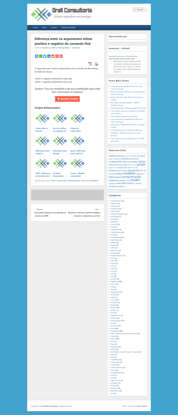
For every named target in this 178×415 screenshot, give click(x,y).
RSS (112, 341)
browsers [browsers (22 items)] (117, 159)
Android (113, 206)
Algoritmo (114, 203)
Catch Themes (142, 406)
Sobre (44, 28)
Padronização (116, 321)
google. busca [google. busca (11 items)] (113, 167)
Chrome (113, 224)
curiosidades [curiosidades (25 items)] (132, 162)
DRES (113, 248)
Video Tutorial (115, 380)
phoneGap (114, 326)
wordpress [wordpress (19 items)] (121, 186)
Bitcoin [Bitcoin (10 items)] (111, 159)
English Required (117, 256)
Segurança (114, 347)
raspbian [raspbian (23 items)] (122, 180)
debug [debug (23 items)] (111, 165)
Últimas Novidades (68, 28)
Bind (112, 222)
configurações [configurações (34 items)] (115, 161)
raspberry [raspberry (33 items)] (113, 180)
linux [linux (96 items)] (120, 173)
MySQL (113, 308)
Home (35, 28)
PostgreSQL (115, 331)
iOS (112, 287)
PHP (112, 328)
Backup (113, 219)
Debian (113, 243)
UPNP (113, 375)
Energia (113, 253)
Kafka (113, 297)
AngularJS (114, 209)
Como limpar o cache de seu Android (124, 116)
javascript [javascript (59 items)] (133, 170)
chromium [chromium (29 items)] (134, 159)
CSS (112, 235)
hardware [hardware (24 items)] (113, 170)
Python (113, 339)
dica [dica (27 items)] (125, 165)
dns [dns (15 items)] (129, 165)
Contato (54, 28)
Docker (113, 245)
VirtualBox (114, 383)
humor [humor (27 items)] (125, 170)
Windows (114, 388)
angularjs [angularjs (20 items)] (120, 156)
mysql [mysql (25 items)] (138, 174)
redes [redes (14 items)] (128, 180)
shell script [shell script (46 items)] (127, 183)
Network (114, 310)
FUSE (113, 268)
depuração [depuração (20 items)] (119, 165)
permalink (94, 181)
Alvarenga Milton (63, 48)
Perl (112, 323)
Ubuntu (113, 370)
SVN (112, 357)
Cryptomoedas (116, 232)
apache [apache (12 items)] (126, 156)
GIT (112, 276)
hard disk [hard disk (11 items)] (135, 167)
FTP (112, 266)
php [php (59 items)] (111, 176)
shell (64, 181)
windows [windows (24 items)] (112, 186)
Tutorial (113, 365)
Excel (113, 258)
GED (112, 271)
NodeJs (113, 318)
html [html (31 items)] (119, 170)
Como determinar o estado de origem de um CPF (128, 108)
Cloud (113, 227)
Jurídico (113, 295)
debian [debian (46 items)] (142, 161)
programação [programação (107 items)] (132, 176)
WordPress (115, 391)
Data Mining (115, 240)
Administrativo (116, 201)
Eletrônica (114, 250)
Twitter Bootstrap (117, 367)
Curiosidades (115, 237)
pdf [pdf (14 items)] (142, 174)
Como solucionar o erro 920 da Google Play (126, 130)
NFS (112, 313)
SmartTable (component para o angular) (125, 352)
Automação (115, 216)
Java (112, 289)
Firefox (113, 263)
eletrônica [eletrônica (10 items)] (133, 165)
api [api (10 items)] (130, 156)
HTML (113, 284)
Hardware (114, 281)
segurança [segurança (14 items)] (112, 183)
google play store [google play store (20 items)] (125, 167)
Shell (53, 181)
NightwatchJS (115, 315)
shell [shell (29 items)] (119, 183)
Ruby (112, 344)
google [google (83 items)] (141, 164)
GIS (112, 274)
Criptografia (115, 229)
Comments (76, 48)
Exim (112, 261)
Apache (113, 211)
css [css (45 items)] (124, 161)
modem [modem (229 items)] (129, 173)
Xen (112, 393)
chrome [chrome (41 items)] (125, 158)
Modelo (113, 305)
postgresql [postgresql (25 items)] (118, 177)
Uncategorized (116, 373)
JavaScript (114, 292)
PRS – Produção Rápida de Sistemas (124, 334)
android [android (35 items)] (112, 156)
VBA (112, 378)
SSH (112, 354)
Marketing (114, 302)
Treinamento (115, 362)
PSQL (113, 336)
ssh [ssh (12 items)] (134, 183)
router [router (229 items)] (135, 180)
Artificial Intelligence (118, 214)
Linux (112, 300)
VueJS (113, 386)
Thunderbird (115, 360)
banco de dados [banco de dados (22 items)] (138, 156)
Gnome (113, 279)
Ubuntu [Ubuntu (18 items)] (138, 183)
